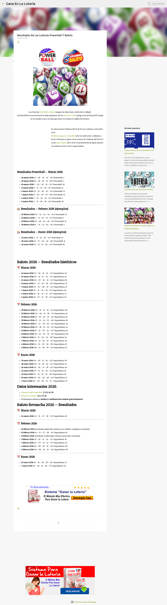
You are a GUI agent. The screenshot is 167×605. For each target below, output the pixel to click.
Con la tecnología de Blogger (83, 602)
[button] (18, 42)
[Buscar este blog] (154, 3)
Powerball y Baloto (47, 112)
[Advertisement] (34, 138)
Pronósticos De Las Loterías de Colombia (138, 189)
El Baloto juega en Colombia (63, 136)
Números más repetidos (31, 392)
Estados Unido (70, 115)
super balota (61, 143)
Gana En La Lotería (20, 4)
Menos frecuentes (29, 396)
